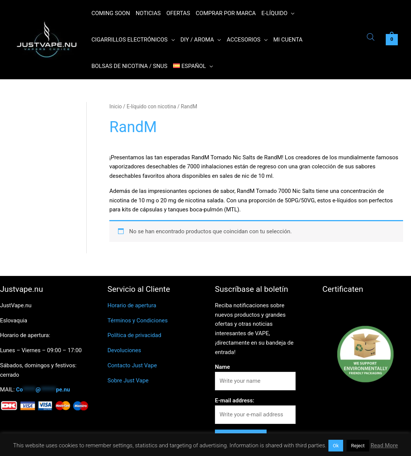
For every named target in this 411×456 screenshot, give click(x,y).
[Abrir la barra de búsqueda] (370, 38)
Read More (384, 445)
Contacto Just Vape (132, 365)
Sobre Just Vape (128, 380)
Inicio (115, 106)
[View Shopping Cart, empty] (392, 40)
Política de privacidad (134, 335)
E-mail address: (234, 400)
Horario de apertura (131, 305)
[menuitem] (193, 66)
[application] (290, 13)
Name (222, 367)
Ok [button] (336, 445)
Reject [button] (358, 445)
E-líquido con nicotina (151, 106)
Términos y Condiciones (137, 320)
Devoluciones (124, 350)
